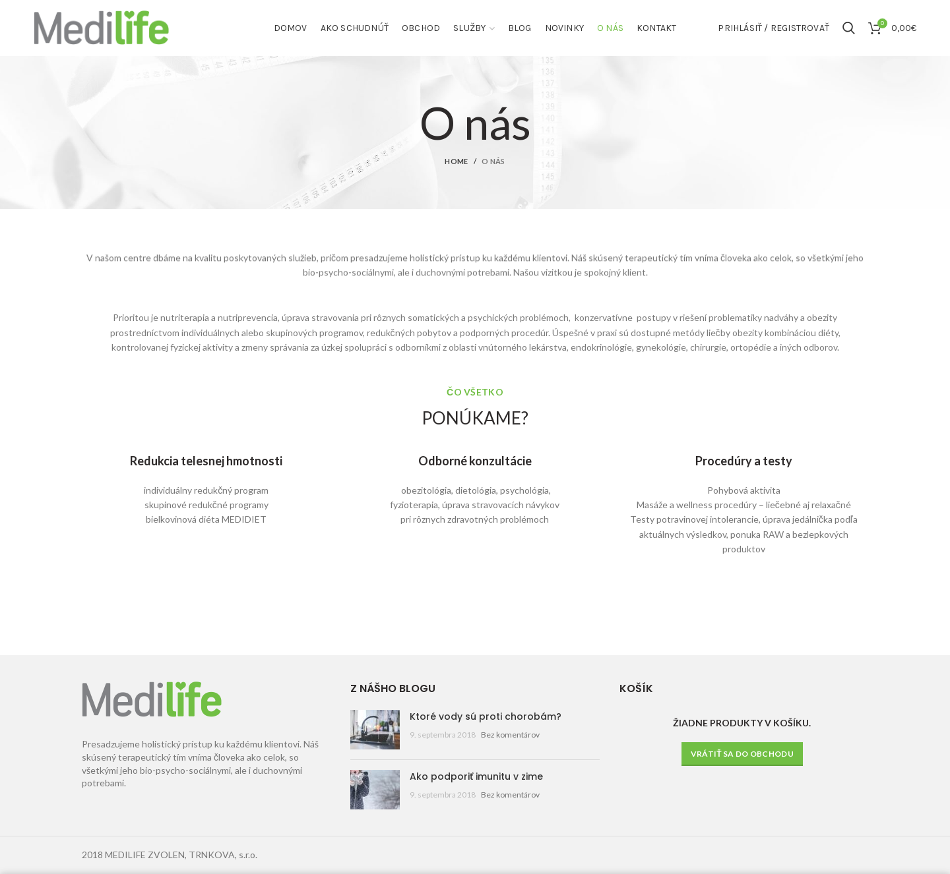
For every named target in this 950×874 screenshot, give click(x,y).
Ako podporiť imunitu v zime (476, 776)
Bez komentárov (510, 735)
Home (456, 161)
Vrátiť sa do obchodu (742, 754)
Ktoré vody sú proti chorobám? (485, 716)
